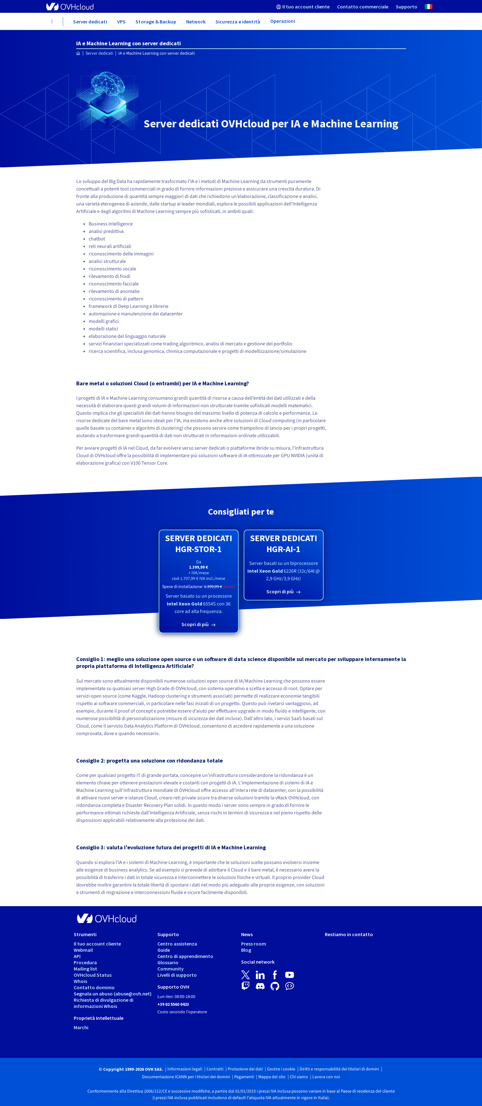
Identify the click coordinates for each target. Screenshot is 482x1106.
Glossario (167, 962)
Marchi (81, 1027)
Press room (253, 944)
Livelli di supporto (177, 975)
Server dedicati (99, 53)
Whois (80, 981)
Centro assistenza (177, 944)
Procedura (85, 962)
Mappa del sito (272, 1077)
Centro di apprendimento (185, 956)
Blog (246, 950)
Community (170, 968)
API (77, 956)
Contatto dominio (94, 987)
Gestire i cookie (281, 1069)
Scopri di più (195, 624)
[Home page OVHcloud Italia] (78, 54)
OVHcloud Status (93, 975)
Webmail (83, 950)
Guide (163, 950)
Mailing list (85, 968)
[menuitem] (303, 6)
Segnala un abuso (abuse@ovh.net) (113, 993)
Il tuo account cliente (97, 944)
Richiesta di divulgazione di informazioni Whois (103, 1003)
